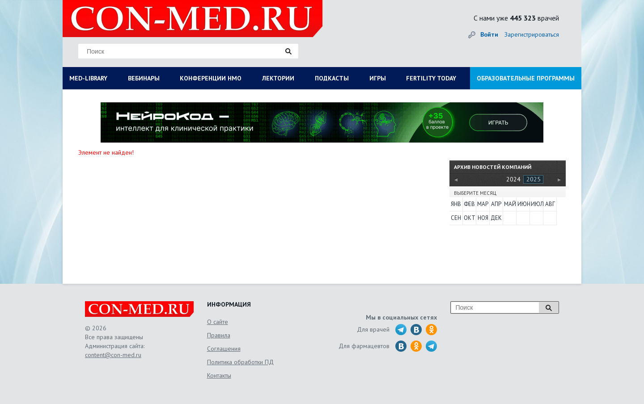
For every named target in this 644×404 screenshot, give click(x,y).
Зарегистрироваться (531, 34)
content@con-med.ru (113, 355)
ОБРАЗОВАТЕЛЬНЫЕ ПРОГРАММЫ (526, 78)
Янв (456, 204)
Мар (482, 204)
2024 (513, 179)
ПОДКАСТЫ (332, 78)
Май (510, 204)
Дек (496, 218)
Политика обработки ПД (240, 362)
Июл (536, 204)
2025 (533, 179)
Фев (469, 204)
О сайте (217, 322)
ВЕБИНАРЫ (144, 78)
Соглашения (224, 349)
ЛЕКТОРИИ (278, 78)
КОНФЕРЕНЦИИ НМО (211, 78)
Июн (523, 204)
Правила (218, 335)
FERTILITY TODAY (431, 78)
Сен (456, 218)
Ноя (483, 218)
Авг (550, 204)
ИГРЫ (377, 78)
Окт (469, 218)
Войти (489, 34)
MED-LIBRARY (88, 78)
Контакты (219, 375)
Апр (496, 204)
